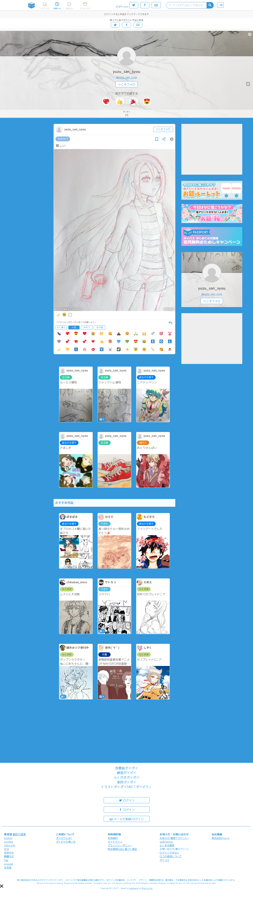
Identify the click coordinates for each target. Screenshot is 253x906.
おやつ (86, 327)
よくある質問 (167, 845)
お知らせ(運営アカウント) (174, 838)
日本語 (7, 867)
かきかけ (62, 139)
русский (8, 864)
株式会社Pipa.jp (220, 838)
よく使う (61, 327)
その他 (99, 327)
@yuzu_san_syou (126, 77)
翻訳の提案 (19, 834)
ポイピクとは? (64, 838)
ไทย (6, 860)
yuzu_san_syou (126, 71)
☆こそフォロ (126, 84)
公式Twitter (166, 841)
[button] (1, 886)
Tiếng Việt (9, 845)
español (8, 841)
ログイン (127, 800)
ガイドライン (115, 841)
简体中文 (9, 852)
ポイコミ (164, 860)
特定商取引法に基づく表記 (122, 849)
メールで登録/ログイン (126, 818)
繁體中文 (9, 856)
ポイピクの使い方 (65, 841)
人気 (74, 327)
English (8, 838)
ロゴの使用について (171, 856)
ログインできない (169, 852)
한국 (6, 849)
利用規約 (112, 838)
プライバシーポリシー (120, 845)
